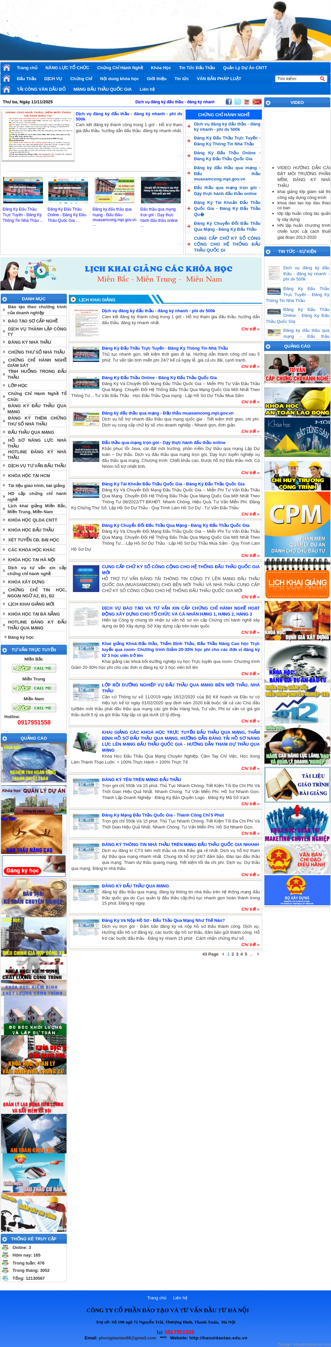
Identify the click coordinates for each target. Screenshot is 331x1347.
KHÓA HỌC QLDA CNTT (32, 520)
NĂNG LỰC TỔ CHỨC (67, 67)
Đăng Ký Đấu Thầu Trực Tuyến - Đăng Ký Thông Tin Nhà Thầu (165, 348)
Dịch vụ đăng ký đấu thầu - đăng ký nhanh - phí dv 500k (158, 310)
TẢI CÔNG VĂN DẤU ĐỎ (41, 89)
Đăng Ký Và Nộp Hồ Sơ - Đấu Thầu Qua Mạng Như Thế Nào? (163, 920)
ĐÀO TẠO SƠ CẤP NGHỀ (33, 321)
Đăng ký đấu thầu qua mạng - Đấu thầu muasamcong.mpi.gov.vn (168, 413)
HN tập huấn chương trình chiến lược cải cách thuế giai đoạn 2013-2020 (303, 231)
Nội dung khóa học (119, 78)
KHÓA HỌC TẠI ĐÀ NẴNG (34, 614)
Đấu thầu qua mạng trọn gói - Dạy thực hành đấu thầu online (163, 442)
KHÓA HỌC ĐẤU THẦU (31, 529)
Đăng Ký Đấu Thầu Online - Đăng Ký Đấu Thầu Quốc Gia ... (67, 215)
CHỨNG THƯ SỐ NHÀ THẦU (36, 352)
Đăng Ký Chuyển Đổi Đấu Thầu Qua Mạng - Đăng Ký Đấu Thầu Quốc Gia (175, 525)
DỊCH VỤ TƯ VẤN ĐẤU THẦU (37, 465)
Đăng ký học (21, 637)
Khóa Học (161, 67)
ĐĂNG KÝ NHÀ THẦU (29, 342)
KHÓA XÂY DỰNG (26, 581)
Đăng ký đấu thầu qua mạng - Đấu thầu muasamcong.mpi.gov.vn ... (115, 217)
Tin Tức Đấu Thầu (197, 67)
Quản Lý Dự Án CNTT (245, 67)
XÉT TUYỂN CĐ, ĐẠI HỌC (33, 539)
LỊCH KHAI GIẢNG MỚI (31, 604)
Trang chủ (27, 67)
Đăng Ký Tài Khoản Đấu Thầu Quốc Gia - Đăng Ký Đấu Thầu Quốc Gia (173, 483)
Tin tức (181, 78)
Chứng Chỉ (81, 78)
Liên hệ (147, 89)
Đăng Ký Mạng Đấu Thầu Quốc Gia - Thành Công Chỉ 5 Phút (163, 815)
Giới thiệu (157, 78)
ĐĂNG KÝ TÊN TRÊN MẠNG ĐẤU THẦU (141, 779)
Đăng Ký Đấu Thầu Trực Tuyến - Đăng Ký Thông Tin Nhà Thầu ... (23, 215)
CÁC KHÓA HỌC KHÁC (32, 549)
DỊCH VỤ (53, 78)
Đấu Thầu (26, 78)
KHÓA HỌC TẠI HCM (29, 475)
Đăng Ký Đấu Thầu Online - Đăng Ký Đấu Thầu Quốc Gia (159, 377)
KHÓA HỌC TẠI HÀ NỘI (31, 559)
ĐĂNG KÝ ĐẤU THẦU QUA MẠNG (135, 885)
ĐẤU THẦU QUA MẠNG (31, 432)
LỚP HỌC (18, 385)
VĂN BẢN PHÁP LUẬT (219, 78)
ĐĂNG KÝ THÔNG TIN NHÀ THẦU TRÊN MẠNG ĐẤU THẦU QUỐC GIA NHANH (180, 844)
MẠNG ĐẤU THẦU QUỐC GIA (102, 89)
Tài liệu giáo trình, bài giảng (36, 485)
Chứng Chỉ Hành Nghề (120, 67)
